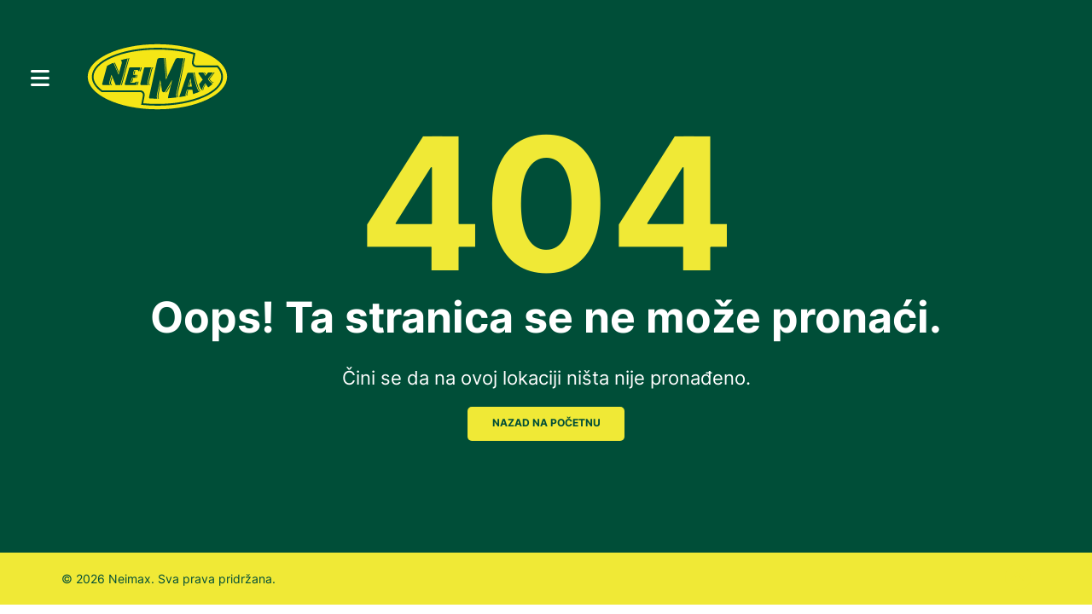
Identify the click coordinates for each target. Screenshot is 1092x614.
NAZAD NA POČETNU (546, 423)
